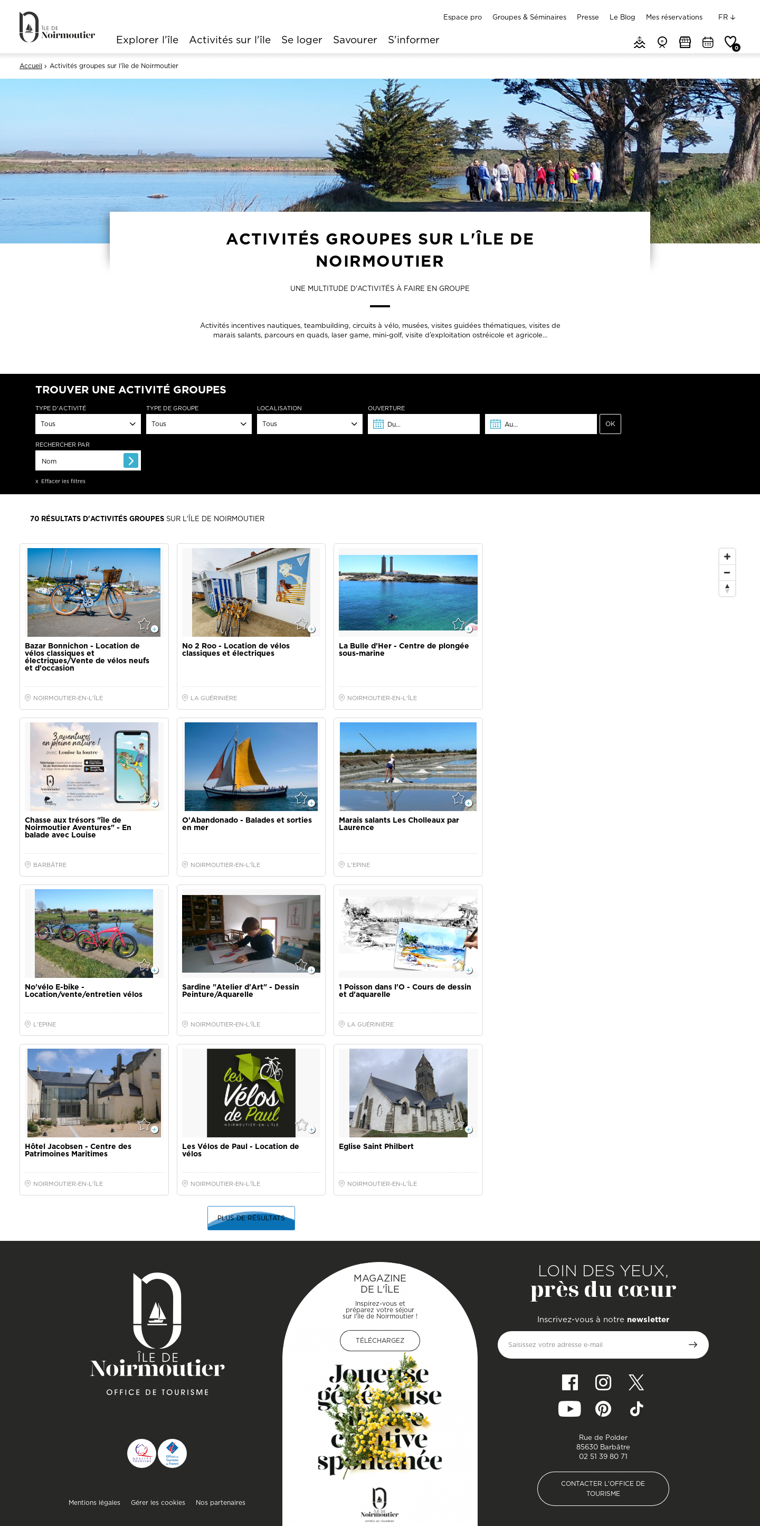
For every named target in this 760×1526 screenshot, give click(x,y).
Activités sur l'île (230, 40)
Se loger (301, 40)
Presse (588, 17)
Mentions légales (94, 1502)
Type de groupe (172, 408)
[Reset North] (727, 588)
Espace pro (462, 17)
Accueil (31, 66)
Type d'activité (60, 408)
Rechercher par (62, 445)
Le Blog (622, 17)
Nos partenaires (220, 1502)
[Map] (615, 754)
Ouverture (386, 408)
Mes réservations (674, 17)
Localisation (279, 408)
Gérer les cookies (158, 1502)
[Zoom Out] (727, 572)
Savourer (355, 40)
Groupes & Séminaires (529, 17)
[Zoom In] (727, 556)
